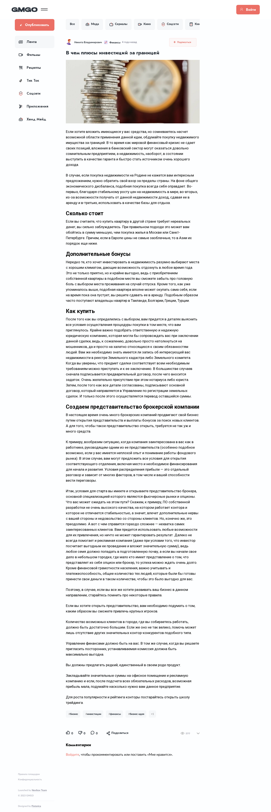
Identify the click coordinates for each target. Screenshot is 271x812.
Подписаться (183, 42)
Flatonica (36, 806)
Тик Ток (29, 80)
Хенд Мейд (32, 119)
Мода (95, 24)
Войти (245, 9)
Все (75, 24)
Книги (200, 24)
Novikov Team (39, 790)
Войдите (76, 782)
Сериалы (122, 24)
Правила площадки (29, 774)
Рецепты (30, 67)
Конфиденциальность (30, 779)
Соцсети (29, 93)
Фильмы (29, 54)
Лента (28, 41)
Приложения (33, 106)
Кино (147, 24)
